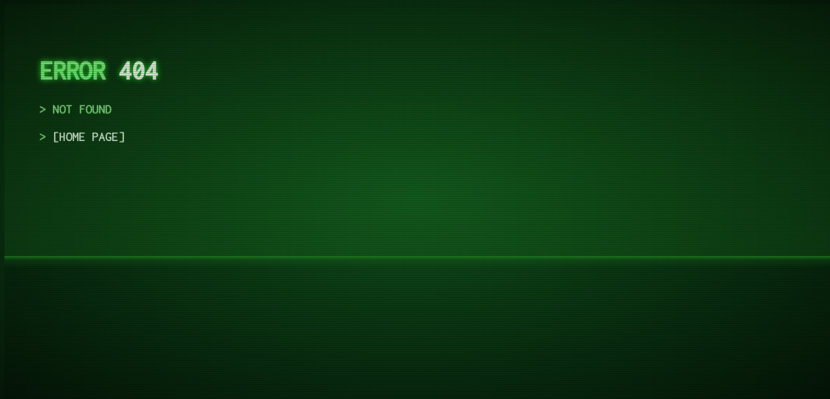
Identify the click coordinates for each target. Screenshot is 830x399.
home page (88, 136)
